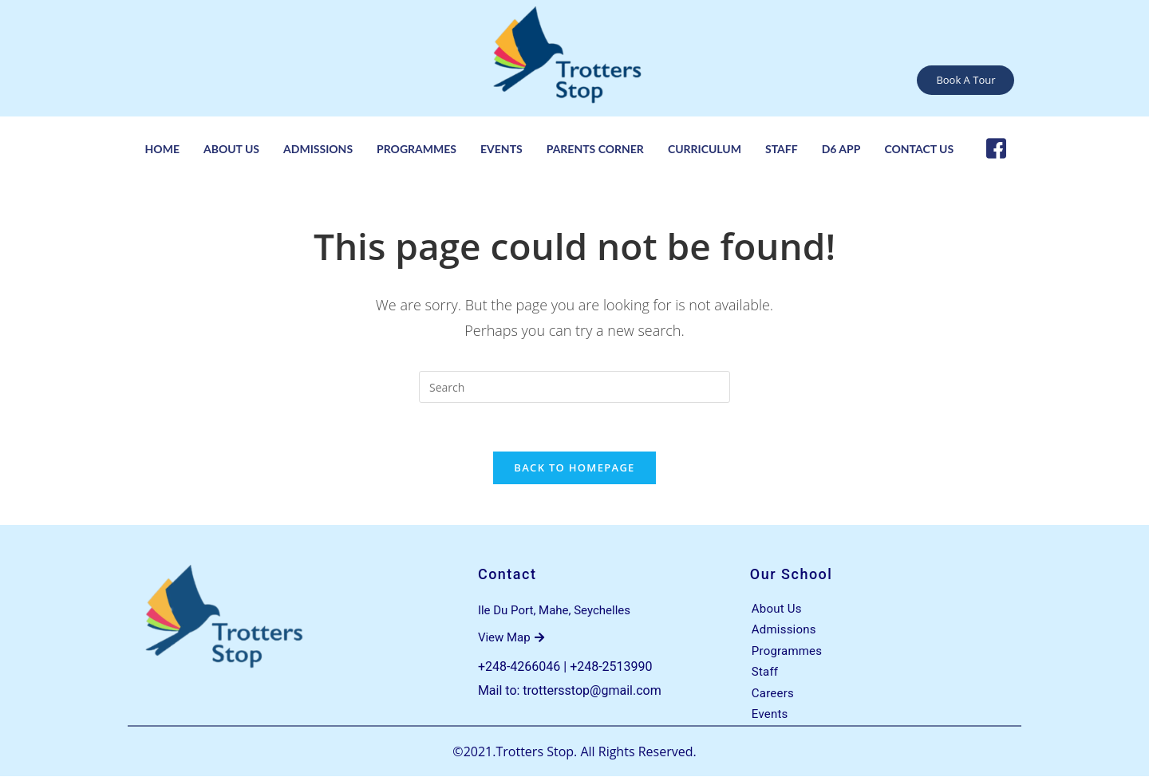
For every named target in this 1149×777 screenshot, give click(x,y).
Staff (781, 149)
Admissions (318, 149)
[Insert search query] (574, 387)
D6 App (841, 149)
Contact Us (919, 149)
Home (162, 149)
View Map (511, 638)
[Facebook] (996, 148)
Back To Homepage (574, 467)
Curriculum (704, 149)
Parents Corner (595, 149)
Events (501, 149)
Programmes (416, 149)
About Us (231, 149)
